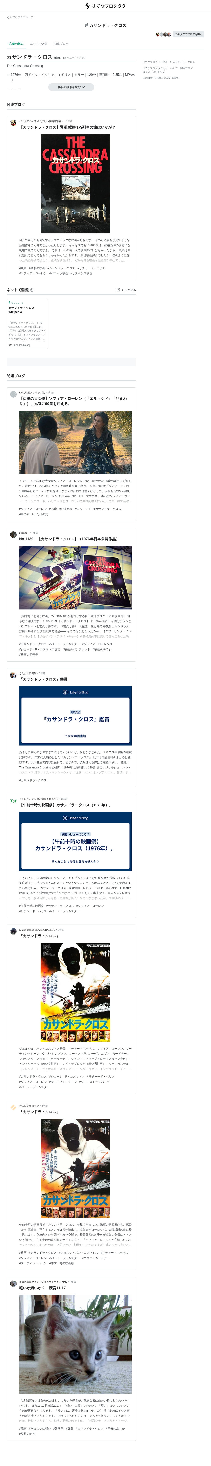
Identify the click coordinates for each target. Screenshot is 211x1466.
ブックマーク (15, 303)
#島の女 (24, 514)
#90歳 (53, 508)
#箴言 (23, 1428)
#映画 (23, 268)
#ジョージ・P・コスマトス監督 (39, 649)
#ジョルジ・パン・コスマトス (78, 1252)
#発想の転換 (27, 1433)
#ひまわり (66, 508)
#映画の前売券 (28, 654)
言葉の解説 (16, 43)
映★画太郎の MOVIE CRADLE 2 (37, 929)
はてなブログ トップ (20, 17)
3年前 (42, 673)
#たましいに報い (40, 1428)
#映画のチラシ (102, 649)
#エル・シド (83, 508)
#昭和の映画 (37, 268)
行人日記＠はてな (29, 1105)
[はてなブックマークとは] (31, 290)
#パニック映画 (58, 273)
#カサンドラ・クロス (61, 268)
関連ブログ (61, 43)
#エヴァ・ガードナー (96, 1258)
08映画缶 (24, 533)
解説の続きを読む (71, 87)
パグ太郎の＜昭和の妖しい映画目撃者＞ (41, 121)
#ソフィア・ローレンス (97, 644)
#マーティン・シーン (63, 1082)
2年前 (50, 392)
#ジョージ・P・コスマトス (66, 1076)
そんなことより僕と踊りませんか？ (39, 799)
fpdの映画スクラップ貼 (32, 392)
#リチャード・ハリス (91, 268)
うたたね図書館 (27, 673)
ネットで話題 (38, 43)
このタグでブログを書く (188, 34)
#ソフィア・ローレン (33, 273)
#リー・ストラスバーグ (94, 1082)
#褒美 (69, 1428)
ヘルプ (174, 68)
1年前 (69, 121)
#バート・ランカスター (64, 644)
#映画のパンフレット (76, 649)
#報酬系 (58, 1428)
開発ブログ (186, 68)
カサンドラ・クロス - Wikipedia (22, 310)
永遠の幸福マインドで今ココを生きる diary (43, 1282)
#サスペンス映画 (82, 273)
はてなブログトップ (154, 71)
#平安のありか (115, 1428)
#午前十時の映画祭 (31, 905)
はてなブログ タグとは (155, 68)
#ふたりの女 (40, 514)
